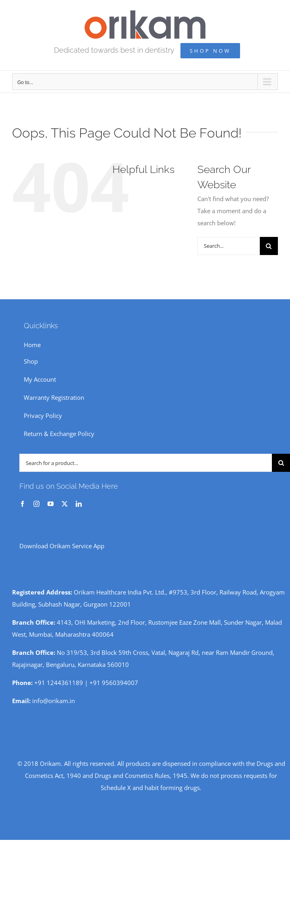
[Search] (269, 246)
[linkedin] (79, 504)
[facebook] (22, 504)
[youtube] (51, 504)
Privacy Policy (43, 415)
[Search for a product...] (145, 463)
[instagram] (36, 504)
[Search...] (228, 246)
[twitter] (65, 504)
